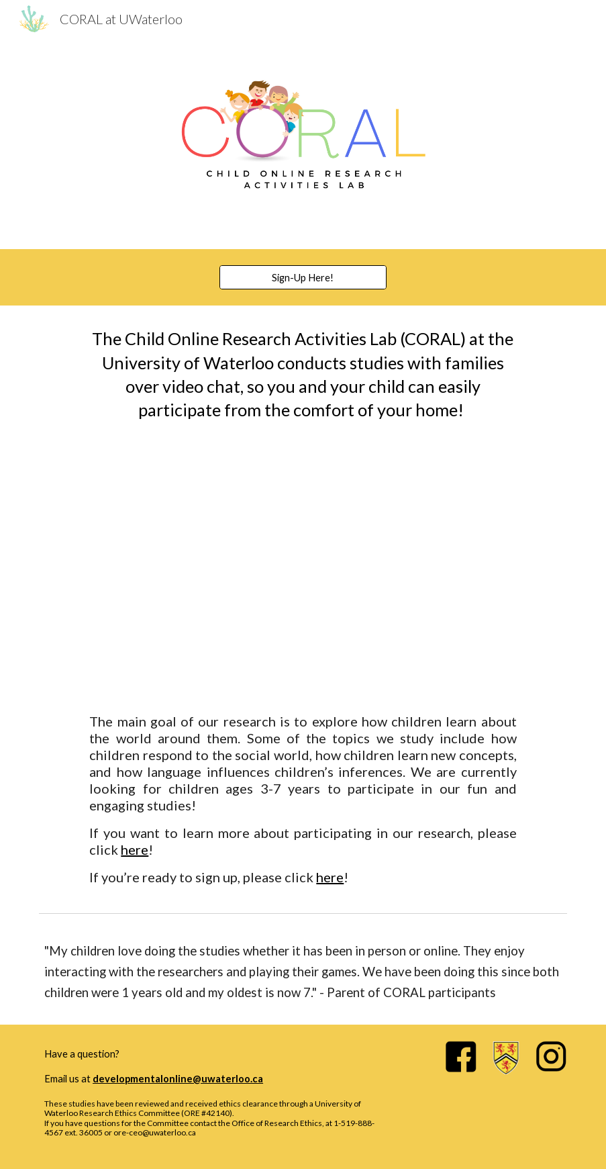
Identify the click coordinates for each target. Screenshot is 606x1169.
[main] (302, 375)
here (134, 849)
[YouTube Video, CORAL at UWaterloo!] (303, 567)
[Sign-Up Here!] (303, 277)
